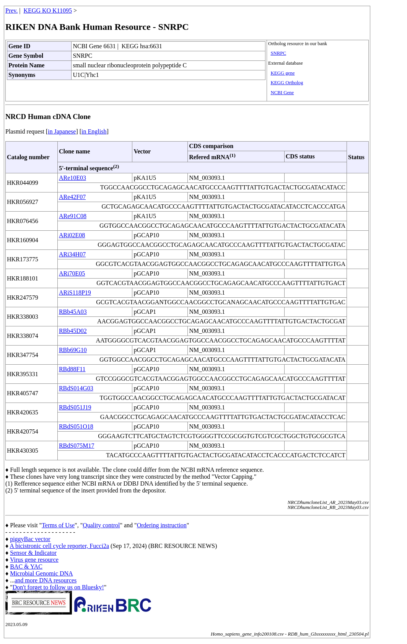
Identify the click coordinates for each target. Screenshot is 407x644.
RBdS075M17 (76, 445)
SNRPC (278, 53)
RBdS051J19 (75, 407)
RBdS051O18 (76, 426)
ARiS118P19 (75, 292)
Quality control (101, 525)
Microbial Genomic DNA (41, 573)
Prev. (11, 10)
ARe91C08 (72, 216)
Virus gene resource (34, 559)
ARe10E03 (72, 177)
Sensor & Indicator (33, 552)
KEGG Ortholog (286, 82)
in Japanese (62, 131)
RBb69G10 (73, 350)
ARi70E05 (72, 273)
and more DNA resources (46, 580)
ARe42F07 (72, 197)
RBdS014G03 (76, 388)
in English (93, 131)
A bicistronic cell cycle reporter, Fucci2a (59, 546)
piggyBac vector (30, 539)
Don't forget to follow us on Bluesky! (58, 587)
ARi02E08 (72, 235)
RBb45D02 (73, 331)
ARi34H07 (72, 254)
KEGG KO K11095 (48, 10)
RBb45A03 (73, 311)
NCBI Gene (282, 92)
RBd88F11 (72, 369)
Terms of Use (58, 525)
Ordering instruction (162, 525)
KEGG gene (282, 73)
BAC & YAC (26, 566)
